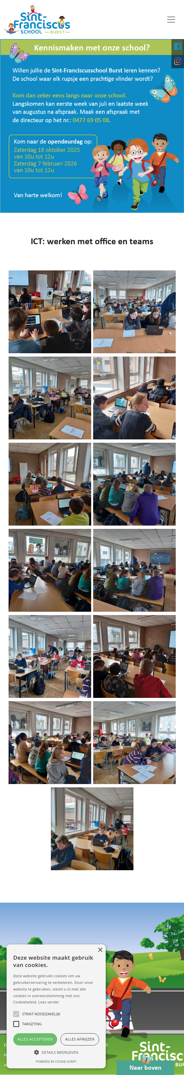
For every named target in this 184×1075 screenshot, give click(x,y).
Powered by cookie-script (56, 1061)
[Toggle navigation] (171, 19)
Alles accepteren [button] (35, 1039)
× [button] (99, 950)
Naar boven (145, 1065)
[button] (56, 1052)
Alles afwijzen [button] (79, 1039)
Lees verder (48, 1001)
